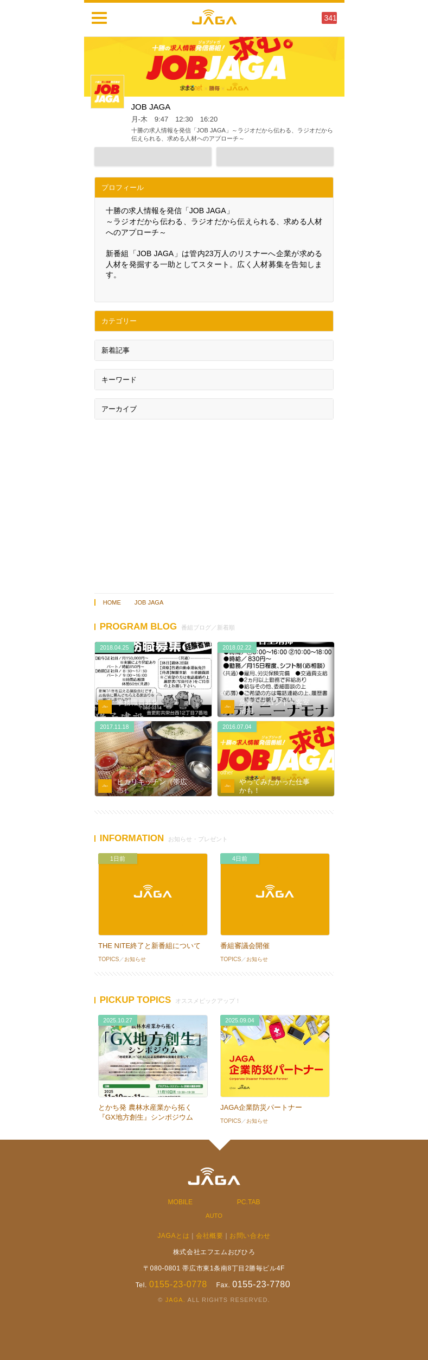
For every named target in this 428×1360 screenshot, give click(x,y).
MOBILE (180, 1202)
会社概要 (209, 1236)
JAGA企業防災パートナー (261, 1107)
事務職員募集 (138, 702)
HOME (112, 602)
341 (330, 18)
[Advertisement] (214, 504)
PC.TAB (248, 1202)
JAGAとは (173, 1236)
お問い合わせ (250, 1236)
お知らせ (135, 959)
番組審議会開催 (245, 946)
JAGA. (175, 1300)
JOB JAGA (149, 602)
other (104, 693)
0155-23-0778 (178, 1284)
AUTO (214, 1215)
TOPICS (108, 959)
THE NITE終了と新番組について (149, 946)
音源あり (324, 730)
